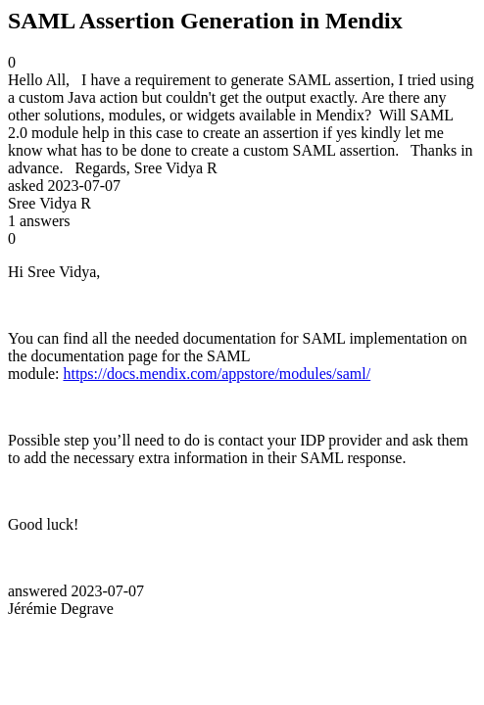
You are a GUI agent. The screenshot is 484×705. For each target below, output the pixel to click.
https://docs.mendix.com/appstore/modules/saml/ (216, 373)
